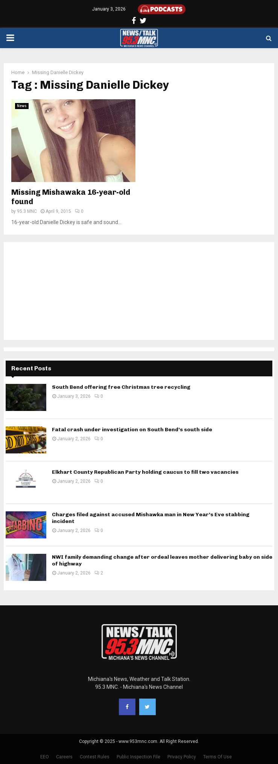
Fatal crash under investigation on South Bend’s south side (132, 429)
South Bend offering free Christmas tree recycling (121, 387)
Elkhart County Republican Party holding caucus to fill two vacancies (145, 472)
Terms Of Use (217, 756)
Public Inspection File (138, 756)
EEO (44, 756)
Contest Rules (94, 756)
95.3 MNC (27, 211)
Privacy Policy (181, 756)
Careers (64, 756)
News (22, 106)
